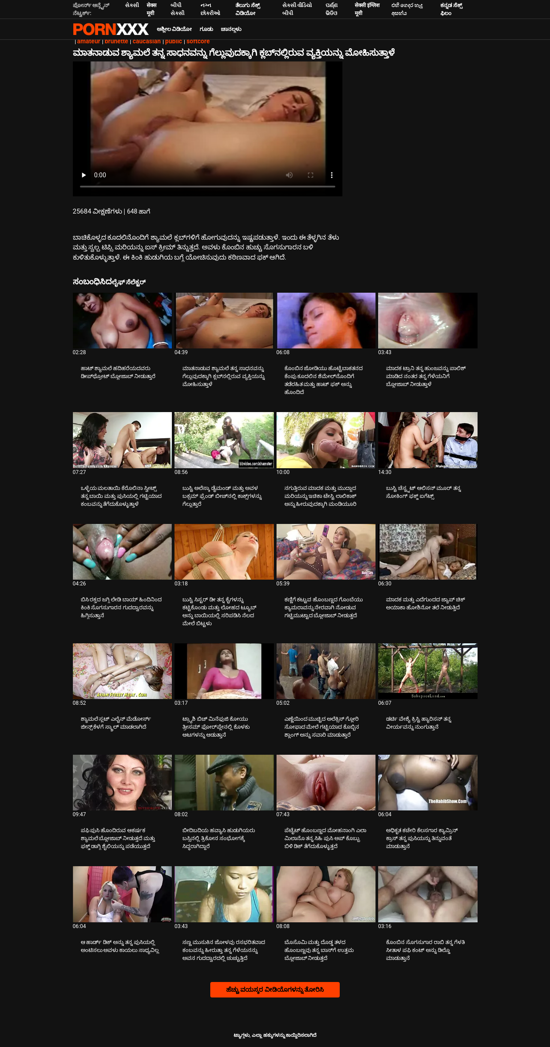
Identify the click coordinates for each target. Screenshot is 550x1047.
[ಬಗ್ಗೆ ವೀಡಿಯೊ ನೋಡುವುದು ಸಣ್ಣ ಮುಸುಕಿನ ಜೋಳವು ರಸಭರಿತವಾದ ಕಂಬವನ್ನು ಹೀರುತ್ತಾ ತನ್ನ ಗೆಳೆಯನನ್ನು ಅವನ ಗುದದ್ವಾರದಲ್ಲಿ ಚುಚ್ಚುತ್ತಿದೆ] (224, 894)
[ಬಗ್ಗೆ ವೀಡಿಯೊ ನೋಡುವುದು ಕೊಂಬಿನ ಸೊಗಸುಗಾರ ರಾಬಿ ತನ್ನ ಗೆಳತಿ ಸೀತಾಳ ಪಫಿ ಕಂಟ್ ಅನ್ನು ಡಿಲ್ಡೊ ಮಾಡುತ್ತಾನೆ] (428, 894)
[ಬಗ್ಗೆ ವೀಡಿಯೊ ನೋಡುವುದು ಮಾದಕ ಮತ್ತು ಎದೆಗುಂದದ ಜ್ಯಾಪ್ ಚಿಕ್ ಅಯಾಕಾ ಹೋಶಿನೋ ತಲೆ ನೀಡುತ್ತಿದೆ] (428, 552)
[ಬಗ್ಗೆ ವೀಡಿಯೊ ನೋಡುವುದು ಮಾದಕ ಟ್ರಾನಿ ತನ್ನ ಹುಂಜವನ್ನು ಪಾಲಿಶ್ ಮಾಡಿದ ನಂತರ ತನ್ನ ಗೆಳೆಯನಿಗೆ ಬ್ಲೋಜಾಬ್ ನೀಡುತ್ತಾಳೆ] (428, 320)
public (173, 41)
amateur (88, 41)
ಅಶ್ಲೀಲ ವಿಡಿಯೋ (174, 29)
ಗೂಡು (206, 29)
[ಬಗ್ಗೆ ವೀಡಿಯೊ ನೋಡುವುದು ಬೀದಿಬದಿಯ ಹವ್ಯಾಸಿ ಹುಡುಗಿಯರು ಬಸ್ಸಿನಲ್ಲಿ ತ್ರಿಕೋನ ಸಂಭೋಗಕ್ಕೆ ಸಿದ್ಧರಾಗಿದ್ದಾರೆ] (224, 782)
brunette (116, 41)
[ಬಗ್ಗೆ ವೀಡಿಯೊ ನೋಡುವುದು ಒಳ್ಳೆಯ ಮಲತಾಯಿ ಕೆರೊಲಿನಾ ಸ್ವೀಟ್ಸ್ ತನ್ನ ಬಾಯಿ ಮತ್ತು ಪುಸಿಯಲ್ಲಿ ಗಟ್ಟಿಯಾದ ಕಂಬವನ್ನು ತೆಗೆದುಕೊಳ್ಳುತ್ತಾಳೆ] (122, 440)
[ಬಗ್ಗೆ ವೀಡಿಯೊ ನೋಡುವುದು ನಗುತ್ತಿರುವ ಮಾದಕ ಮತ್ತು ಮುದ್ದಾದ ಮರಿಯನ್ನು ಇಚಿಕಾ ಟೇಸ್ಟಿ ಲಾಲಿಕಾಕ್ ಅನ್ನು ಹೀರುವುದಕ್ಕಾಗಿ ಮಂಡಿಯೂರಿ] (326, 440)
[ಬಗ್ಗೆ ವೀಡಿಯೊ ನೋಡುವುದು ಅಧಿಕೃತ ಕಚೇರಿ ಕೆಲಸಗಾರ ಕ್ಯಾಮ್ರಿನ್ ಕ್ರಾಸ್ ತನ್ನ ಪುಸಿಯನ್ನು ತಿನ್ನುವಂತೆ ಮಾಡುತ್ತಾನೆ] (428, 782)
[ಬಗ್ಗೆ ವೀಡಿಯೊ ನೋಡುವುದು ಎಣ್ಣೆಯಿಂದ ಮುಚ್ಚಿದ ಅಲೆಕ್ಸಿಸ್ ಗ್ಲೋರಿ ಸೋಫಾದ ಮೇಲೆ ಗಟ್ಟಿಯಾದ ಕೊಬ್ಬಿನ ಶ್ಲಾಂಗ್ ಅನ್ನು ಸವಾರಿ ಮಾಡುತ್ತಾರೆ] (326, 671)
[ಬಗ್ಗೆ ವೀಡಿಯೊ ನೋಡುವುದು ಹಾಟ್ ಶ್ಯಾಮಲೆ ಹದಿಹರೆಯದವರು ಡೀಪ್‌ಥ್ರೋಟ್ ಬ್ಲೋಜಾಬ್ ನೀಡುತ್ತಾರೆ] (122, 320)
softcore (198, 41)
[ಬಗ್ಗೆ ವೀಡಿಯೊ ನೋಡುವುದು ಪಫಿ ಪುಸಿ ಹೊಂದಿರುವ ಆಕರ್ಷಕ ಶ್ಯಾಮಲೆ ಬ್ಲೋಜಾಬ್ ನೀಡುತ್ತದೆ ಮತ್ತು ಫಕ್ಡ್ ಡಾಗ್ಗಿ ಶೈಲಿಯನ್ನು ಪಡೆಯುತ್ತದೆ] (122, 782)
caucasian (147, 41)
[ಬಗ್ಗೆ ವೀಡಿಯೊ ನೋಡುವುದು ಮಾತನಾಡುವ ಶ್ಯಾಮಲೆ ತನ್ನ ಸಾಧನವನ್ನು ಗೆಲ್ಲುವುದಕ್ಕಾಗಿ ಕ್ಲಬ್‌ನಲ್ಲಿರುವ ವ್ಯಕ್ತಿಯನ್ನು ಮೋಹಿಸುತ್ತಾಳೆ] (224, 320)
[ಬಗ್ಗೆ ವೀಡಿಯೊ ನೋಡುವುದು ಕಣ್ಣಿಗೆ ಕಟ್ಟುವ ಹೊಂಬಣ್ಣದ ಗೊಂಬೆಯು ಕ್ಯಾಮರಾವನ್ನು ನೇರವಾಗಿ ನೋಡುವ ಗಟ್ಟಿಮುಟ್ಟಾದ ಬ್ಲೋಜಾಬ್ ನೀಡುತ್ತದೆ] (326, 552)
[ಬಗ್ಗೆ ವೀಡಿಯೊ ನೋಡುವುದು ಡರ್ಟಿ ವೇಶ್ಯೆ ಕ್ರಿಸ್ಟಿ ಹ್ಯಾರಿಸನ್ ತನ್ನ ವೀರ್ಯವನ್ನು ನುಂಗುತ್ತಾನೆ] (428, 671)
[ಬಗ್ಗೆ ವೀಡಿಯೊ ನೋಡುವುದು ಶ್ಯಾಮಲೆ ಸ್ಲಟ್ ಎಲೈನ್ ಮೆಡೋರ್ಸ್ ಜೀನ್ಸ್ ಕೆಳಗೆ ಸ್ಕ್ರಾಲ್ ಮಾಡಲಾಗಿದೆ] (122, 671)
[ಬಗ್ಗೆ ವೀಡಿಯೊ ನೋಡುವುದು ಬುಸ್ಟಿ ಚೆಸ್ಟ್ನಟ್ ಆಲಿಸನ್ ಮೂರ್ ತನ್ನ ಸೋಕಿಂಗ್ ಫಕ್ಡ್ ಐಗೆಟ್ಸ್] (428, 440)
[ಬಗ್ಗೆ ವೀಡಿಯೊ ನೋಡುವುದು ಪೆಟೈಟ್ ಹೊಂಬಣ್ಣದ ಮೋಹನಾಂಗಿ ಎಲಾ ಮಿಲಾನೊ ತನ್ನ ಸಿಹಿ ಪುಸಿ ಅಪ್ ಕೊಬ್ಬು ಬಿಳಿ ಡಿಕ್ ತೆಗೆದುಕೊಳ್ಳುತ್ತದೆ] (326, 782)
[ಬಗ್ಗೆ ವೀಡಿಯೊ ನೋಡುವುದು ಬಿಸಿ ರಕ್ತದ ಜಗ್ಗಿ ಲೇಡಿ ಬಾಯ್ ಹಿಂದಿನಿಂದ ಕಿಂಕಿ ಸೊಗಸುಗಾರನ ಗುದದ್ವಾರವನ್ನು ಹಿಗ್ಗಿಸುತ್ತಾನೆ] (122, 552)
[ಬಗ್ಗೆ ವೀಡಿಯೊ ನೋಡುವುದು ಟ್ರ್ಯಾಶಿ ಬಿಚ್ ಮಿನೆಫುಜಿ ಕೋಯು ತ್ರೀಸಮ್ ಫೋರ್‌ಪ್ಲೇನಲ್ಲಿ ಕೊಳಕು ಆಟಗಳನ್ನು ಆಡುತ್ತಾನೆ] (224, 671)
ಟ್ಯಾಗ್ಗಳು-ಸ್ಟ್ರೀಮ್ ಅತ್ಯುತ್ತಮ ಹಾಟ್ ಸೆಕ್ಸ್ (111, 29)
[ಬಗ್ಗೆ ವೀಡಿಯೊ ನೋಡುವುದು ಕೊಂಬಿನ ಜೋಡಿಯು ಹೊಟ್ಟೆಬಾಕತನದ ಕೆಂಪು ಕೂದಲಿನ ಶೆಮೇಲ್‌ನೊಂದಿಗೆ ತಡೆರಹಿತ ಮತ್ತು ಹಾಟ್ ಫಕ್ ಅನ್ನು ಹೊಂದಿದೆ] (326, 320)
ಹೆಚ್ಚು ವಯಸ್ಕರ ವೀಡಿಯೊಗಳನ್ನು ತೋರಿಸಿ (275, 989)
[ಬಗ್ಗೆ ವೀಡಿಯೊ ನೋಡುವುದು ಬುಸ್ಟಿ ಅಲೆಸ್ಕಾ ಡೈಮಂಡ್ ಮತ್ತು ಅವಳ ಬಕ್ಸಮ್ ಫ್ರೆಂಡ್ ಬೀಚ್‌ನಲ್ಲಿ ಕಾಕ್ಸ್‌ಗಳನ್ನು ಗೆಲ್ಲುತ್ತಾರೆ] (224, 440)
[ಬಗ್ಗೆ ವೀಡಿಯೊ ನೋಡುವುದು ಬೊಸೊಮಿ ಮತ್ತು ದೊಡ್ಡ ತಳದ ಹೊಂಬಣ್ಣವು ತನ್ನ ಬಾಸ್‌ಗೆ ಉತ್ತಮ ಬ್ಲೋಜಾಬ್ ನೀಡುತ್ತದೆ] (326, 894)
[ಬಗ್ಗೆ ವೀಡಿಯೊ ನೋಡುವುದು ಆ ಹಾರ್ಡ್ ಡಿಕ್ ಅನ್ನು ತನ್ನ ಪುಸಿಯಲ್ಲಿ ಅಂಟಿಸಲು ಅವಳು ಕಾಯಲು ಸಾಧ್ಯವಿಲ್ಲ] (122, 894)
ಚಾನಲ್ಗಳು (231, 29)
